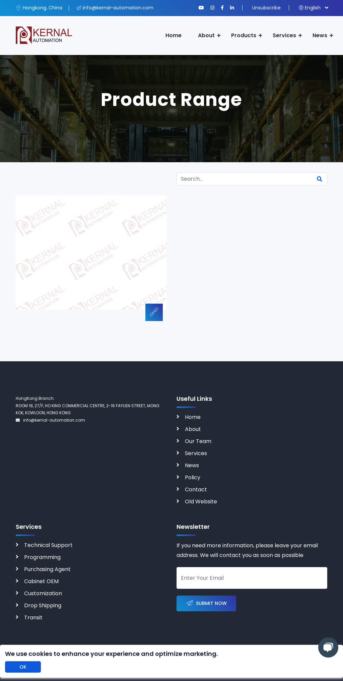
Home (173, 35)
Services (284, 35)
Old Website (201, 501)
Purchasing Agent (47, 569)
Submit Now (206, 603)
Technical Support (48, 545)
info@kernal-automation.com (50, 420)
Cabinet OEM (41, 581)
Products (243, 35)
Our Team (198, 441)
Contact (196, 489)
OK (22, 667)
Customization (43, 593)
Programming (42, 557)
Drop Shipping (42, 605)
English (310, 7)
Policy (192, 477)
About (206, 35)
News (320, 35)
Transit (33, 617)
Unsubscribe (266, 7)
